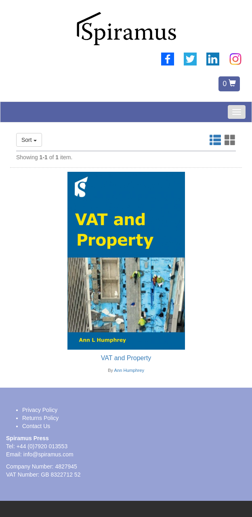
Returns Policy (40, 418)
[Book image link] (126, 261)
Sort (29, 140)
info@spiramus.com (48, 454)
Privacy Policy (39, 410)
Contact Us (36, 426)
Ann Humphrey (129, 370)
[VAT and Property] (126, 358)
